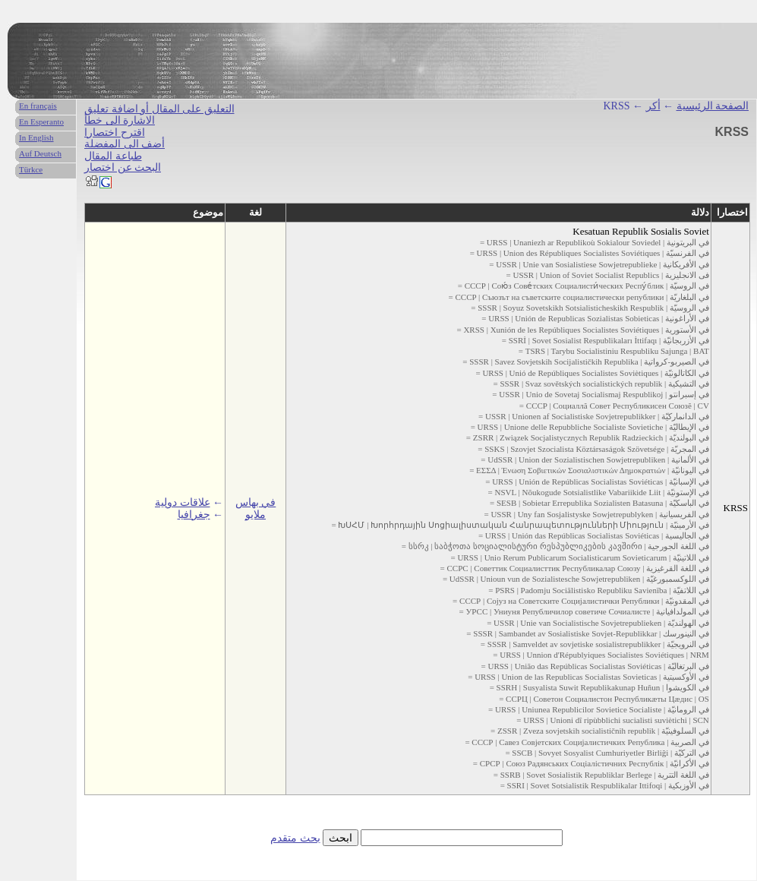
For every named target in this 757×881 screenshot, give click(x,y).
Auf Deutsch (40, 153)
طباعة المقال (113, 156)
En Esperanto (41, 121)
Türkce (31, 169)
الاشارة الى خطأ (119, 120)
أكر (653, 106)
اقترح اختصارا (114, 132)
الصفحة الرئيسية (713, 106)
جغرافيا (194, 514)
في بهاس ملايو (255, 508)
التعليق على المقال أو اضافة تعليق (159, 109)
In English (36, 137)
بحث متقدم (295, 838)
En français (38, 105)
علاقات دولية (182, 502)
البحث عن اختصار (122, 167)
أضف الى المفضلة (124, 144)
